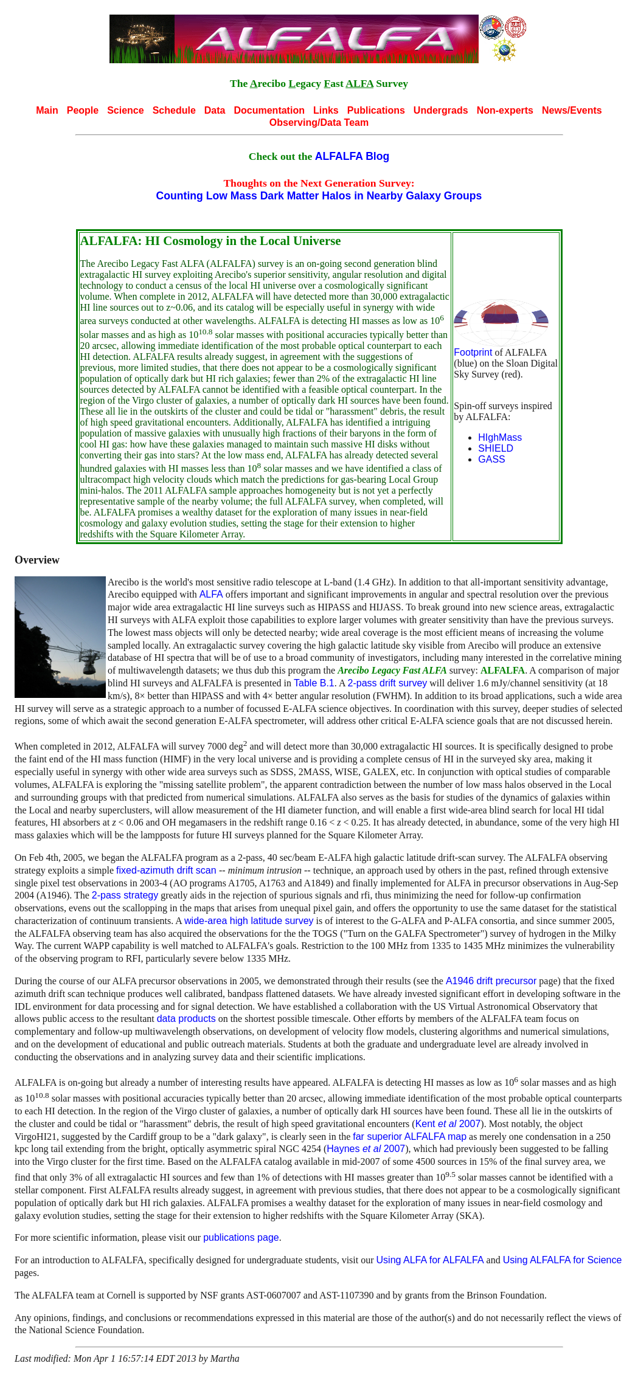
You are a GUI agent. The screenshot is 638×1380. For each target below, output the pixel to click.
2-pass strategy (125, 895)
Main (47, 110)
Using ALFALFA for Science (562, 1260)
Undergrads (441, 110)
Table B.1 (314, 683)
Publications (376, 110)
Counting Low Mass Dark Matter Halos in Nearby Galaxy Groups (319, 196)
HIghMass (500, 437)
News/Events (572, 110)
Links (326, 110)
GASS (491, 459)
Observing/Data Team (319, 122)
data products (186, 1018)
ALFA (211, 594)
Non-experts (505, 110)
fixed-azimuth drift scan (167, 870)
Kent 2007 (448, 1124)
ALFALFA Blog (352, 156)
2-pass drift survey (388, 683)
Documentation (269, 110)
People (83, 110)
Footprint (473, 352)
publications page (241, 1237)
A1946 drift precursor (491, 981)
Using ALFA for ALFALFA (430, 1260)
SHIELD (495, 448)
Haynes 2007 (366, 1149)
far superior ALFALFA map (409, 1136)
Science (125, 110)
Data (215, 110)
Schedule (174, 110)
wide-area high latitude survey (249, 921)
